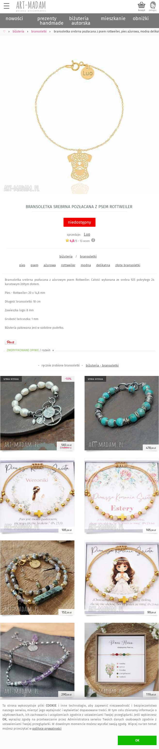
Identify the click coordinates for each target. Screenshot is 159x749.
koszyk (141, 10)
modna (86, 265)
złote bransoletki (127, 265)
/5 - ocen (77, 241)
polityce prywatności (47, 728)
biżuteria (65, 256)
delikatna (103, 265)
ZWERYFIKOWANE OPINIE (31, 350)
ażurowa (50, 265)
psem (34, 265)
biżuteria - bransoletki (102, 365)
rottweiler (68, 265)
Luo (87, 234)
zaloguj (153, 10)
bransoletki (88, 256)
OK (137, 740)
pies (22, 265)
